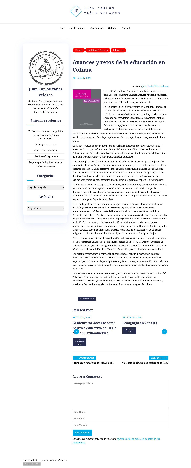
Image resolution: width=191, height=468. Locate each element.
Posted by (150, 86)
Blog (62, 28)
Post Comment (82, 433)
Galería (112, 28)
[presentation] (76, 331)
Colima (78, 50)
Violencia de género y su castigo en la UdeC (145, 363)
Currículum (96, 28)
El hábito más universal (45, 150)
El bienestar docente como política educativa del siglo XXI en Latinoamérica (45, 135)
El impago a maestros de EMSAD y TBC (93, 363)
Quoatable (35, 464)
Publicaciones (77, 28)
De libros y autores (98, 50)
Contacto (126, 28)
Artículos (78, 78)
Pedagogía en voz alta (46, 144)
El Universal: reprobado (46, 156)
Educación (118, 50)
